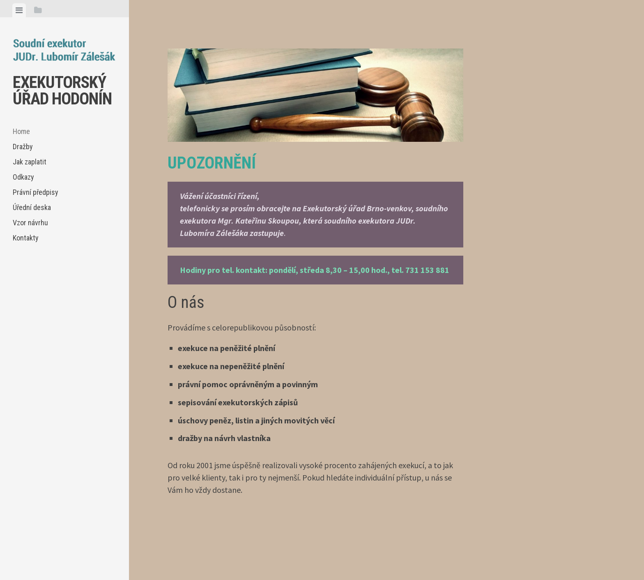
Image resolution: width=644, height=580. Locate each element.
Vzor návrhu (30, 222)
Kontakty (26, 237)
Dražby (23, 146)
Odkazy (23, 177)
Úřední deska (32, 207)
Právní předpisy (35, 192)
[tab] (19, 10)
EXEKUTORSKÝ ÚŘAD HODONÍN (62, 91)
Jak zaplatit (29, 161)
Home (21, 131)
